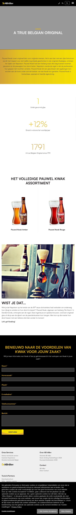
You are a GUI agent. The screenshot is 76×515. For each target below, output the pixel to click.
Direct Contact (44, 470)
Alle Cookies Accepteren (48, 511)
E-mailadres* (7, 394)
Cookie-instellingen (8, 511)
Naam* (4, 366)
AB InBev (42, 468)
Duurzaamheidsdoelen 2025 (48, 460)
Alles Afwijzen (66, 511)
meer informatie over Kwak (18, 356)
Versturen (12, 432)
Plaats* (4, 385)
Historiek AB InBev (45, 455)
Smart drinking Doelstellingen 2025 (51, 458)
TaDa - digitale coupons (9, 481)
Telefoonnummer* (9, 404)
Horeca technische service (10, 455)
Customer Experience (8, 458)
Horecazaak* (7, 375)
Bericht (4, 413)
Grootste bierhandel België (10, 460)
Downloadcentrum (7, 479)
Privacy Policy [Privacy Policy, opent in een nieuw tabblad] (16, 507)
